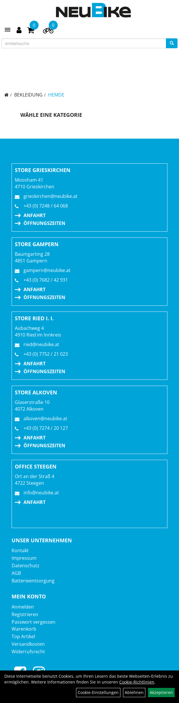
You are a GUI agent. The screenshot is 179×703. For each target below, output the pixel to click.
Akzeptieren (161, 692)
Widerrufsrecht (28, 651)
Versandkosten (28, 644)
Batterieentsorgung (33, 580)
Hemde (56, 95)
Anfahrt (34, 215)
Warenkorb (24, 629)
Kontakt (20, 550)
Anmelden (23, 607)
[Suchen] (172, 43)
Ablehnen (134, 692)
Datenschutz (25, 565)
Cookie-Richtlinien (136, 682)
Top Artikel (23, 636)
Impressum (24, 558)
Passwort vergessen (33, 622)
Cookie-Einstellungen (98, 692)
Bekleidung (28, 95)
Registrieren (25, 614)
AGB (16, 573)
